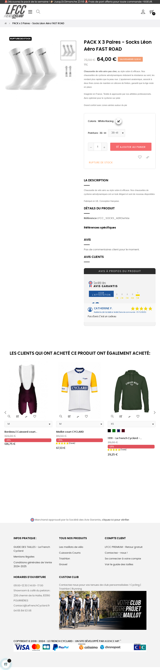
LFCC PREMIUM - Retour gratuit (124, 547)
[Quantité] (97, 147)
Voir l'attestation (101, 293)
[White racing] (118, 121)
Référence (90, 218)
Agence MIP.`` (112, 641)
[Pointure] (116, 133)
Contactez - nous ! (116, 553)
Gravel (63, 564)
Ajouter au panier (131, 147)
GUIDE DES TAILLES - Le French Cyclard (32, 549)
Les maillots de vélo (71, 547)
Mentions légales (24, 557)
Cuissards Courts (70, 553)
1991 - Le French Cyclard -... (125, 438)
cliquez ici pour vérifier (115, 520)
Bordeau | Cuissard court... (20, 432)
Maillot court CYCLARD (70, 432)
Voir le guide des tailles (119, 564)
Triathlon (64, 558)
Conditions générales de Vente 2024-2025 (33, 564)
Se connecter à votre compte (123, 558)
